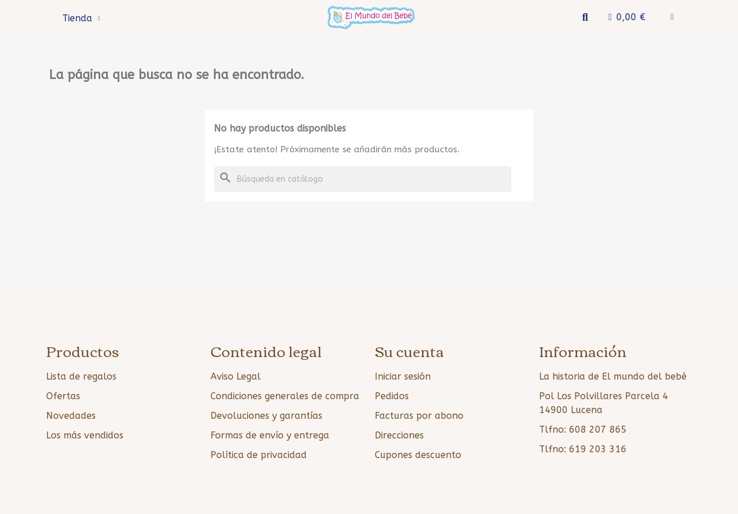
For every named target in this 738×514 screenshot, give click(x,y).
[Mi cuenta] (672, 17)
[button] (584, 17)
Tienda (81, 18)
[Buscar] (362, 179)
